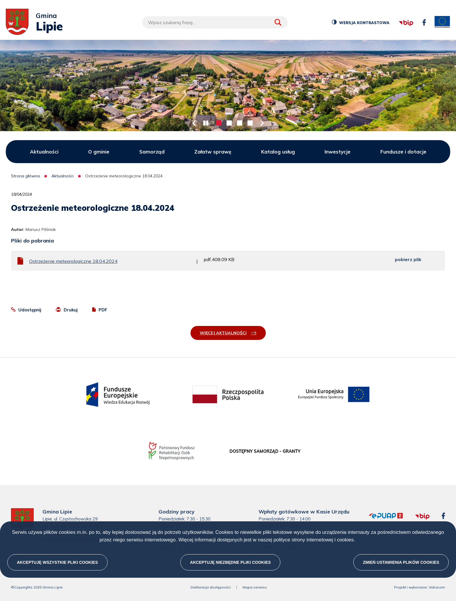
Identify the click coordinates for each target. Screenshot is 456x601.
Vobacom (437, 587)
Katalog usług (278, 152)
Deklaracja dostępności (210, 587)
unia (442, 22)
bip (414, 508)
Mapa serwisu (255, 587)
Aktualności (44, 152)
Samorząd (152, 152)
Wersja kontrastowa (363, 23)
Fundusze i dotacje (403, 152)
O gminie (98, 152)
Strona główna (25, 176)
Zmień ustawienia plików (401, 562)
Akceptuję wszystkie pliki (57, 562)
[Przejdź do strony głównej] (17, 22)
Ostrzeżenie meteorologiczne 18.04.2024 (73, 261)
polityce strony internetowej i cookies (313, 540)
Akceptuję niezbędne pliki (230, 562)
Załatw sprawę (212, 152)
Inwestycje (337, 152)
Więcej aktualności (223, 333)
